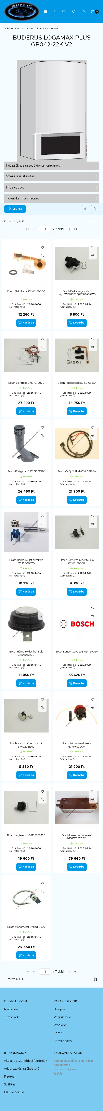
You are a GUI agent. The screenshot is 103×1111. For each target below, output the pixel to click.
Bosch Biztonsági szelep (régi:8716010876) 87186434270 (77, 293)
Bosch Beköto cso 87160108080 (26, 291)
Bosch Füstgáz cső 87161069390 (26, 471)
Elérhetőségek (14, 1092)
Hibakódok (15, 187)
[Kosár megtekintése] (94, 11)
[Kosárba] (26, 323)
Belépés (59, 1009)
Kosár (58, 1033)
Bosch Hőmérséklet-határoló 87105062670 (26, 653)
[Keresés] (74, 11)
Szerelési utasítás (20, 176)
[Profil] (84, 11)
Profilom (60, 1025)
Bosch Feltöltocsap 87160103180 (77, 382)
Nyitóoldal (11, 1009)
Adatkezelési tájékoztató (21, 1068)
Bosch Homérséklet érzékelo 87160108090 (77, 561)
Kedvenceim (63, 1041)
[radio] (95, 221)
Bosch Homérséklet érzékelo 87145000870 (26, 561)
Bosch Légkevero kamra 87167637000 (76, 745)
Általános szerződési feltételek (25, 1061)
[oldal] (45, 229)
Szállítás (9, 1084)
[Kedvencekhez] (42, 247)
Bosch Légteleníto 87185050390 (26, 835)
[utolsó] (76, 229)
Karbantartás (62, 1065)
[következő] (69, 229)
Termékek (11, 1017)
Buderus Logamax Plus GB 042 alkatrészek (32, 28)
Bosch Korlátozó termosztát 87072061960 (26, 745)
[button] (45, 11)
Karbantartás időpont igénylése (73, 1060)
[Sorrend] (95, 979)
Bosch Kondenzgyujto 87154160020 (76, 651)
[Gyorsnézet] (42, 255)
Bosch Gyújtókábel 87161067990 (76, 471)
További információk (22, 198)
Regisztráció (62, 1017)
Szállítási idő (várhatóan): (17, 305)
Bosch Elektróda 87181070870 (26, 382)
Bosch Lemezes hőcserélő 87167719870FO (77, 837)
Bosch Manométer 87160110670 (26, 926)
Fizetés (9, 1076)
